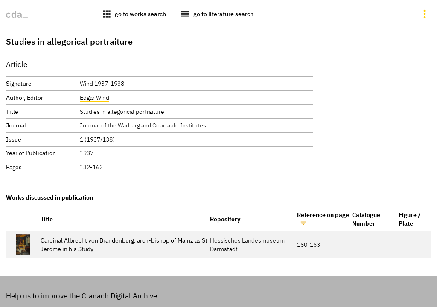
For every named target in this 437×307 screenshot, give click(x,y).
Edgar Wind (94, 97)
